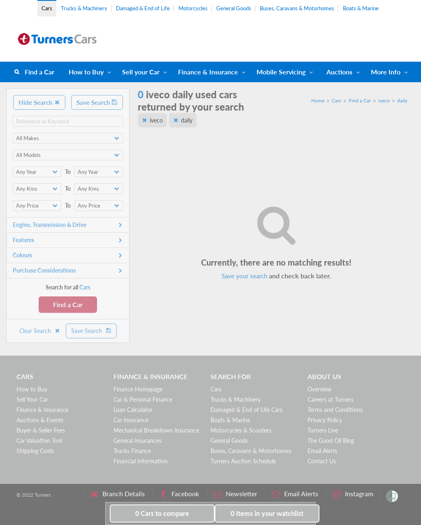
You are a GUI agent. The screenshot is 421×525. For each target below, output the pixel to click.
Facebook (179, 494)
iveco (384, 100)
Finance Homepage (137, 389)
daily (402, 100)
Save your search (244, 276)
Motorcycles (193, 8)
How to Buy (86, 72)
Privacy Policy (325, 419)
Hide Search (39, 102)
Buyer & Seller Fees (40, 430)
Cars (47, 8)
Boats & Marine (361, 8)
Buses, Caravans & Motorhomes (297, 8)
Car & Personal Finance (142, 399)
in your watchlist (267, 513)
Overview (319, 389)
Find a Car (39, 72)
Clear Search (39, 330)
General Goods (233, 8)
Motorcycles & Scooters (240, 430)
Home (317, 100)
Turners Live (323, 430)
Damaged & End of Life (143, 8)
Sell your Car (141, 72)
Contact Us (322, 461)
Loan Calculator (133, 409)
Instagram (353, 494)
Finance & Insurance (208, 72)
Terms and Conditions (335, 409)
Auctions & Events (39, 419)
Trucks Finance (132, 450)
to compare (162, 513)
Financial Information (140, 461)
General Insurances (137, 440)
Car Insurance (130, 419)
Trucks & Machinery (84, 8)
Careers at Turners (331, 399)
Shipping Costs (35, 450)
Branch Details (117, 494)
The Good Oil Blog (331, 440)
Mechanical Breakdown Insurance (156, 430)
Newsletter (235, 494)
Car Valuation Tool (39, 440)
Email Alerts (322, 450)
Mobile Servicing (281, 72)
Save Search (97, 102)
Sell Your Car (32, 399)
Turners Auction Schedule (243, 461)
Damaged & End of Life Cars (246, 409)
